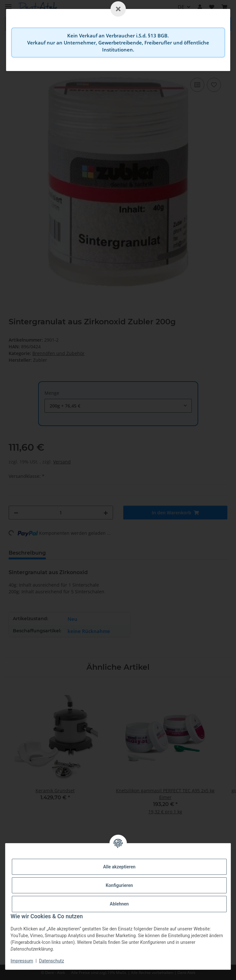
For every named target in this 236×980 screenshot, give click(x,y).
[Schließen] (118, 9)
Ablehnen (119, 903)
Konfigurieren (119, 885)
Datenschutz (51, 960)
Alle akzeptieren (119, 866)
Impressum (22, 960)
